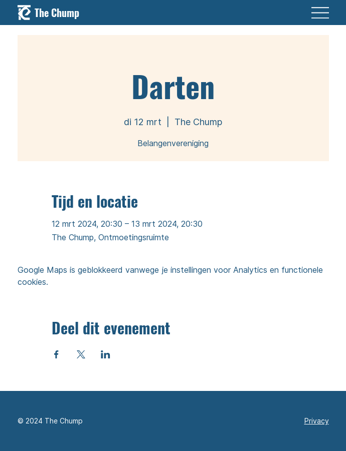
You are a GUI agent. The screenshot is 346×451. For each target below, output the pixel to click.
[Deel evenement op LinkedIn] (105, 354)
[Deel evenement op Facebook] (56, 354)
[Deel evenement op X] (81, 354)
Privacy (316, 420)
